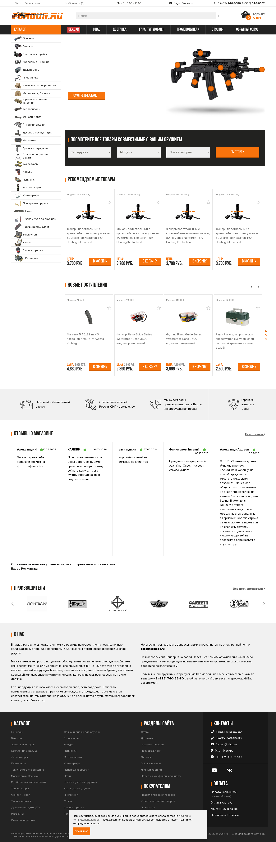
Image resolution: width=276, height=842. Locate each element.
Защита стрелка (74, 807)
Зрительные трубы (23, 744)
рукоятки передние (134, 73)
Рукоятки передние (23, 820)
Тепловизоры (20, 788)
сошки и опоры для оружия (108, 79)
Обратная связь (151, 763)
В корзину (100, 261)
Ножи (67, 776)
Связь (68, 801)
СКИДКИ (73, 29)
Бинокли (16, 738)
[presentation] (251, 286)
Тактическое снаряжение (27, 769)
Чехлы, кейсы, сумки (77, 788)
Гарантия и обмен (152, 744)
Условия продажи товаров (158, 801)
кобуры (73, 84)
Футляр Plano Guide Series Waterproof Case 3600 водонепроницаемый (184, 339)
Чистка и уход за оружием (80, 782)
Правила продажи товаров (158, 794)
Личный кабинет (151, 769)
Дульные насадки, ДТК (25, 807)
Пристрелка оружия (76, 769)
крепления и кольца (132, 68)
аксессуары (139, 79)
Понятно (81, 831)
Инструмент (71, 794)
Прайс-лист (148, 807)
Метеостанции (73, 757)
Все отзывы (254, 434)
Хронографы (72, 763)
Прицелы (17, 732)
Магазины (17, 813)
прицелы (108, 68)
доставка (120, 29)
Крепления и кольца (24, 750)
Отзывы (146, 757)
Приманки (70, 750)
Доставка (147, 738)
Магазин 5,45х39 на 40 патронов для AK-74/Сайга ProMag (85, 339)
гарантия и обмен (151, 29)
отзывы (217, 29)
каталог (35, 29)
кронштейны (77, 79)
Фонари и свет (20, 794)
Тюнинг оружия (21, 801)
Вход (18, 3)
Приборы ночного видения (28, 782)
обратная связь (247, 29)
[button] (266, 332)
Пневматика (18, 763)
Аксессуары (71, 738)
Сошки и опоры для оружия (82, 732)
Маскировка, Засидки (25, 776)
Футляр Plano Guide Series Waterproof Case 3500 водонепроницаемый (134, 339)
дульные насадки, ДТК (85, 73)
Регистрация (32, 3)
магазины (111, 73)
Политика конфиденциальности (161, 776)
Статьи (145, 732)
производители (188, 29)
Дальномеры (19, 757)
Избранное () (75, 3)
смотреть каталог (86, 95)
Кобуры (69, 744)
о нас (96, 29)
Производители (151, 750)
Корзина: (259, 16)
